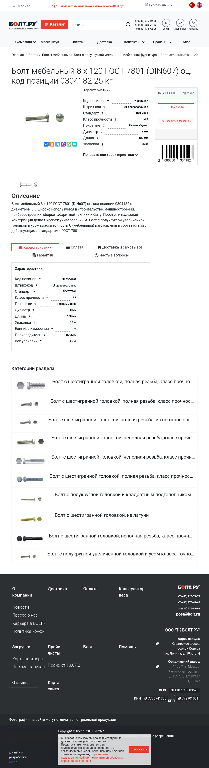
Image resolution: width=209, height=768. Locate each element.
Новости (20, 607)
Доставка (104, 42)
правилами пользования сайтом (84, 756)
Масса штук (50, 42)
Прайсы (159, 42)
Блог (186, 42)
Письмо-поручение (28, 666)
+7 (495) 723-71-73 (146, 25)
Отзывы (20, 682)
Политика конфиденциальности (28, 631)
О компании (22, 42)
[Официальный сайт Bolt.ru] (23, 23)
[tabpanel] (80, 306)
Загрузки (21, 646)
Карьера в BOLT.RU (28, 623)
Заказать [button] (177, 107)
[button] (54, 24)
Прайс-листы (54, 650)
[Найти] (128, 25)
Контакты (131, 42)
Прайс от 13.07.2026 (64, 665)
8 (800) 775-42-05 (146, 28)
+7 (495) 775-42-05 (146, 21)
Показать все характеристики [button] (110, 155)
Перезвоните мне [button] (159, 5)
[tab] (35, 247)
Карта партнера (27, 658)
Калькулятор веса (132, 592)
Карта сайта (53, 685)
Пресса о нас (25, 615)
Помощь (127, 646)
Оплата (77, 42)
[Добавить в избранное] (176, 121)
